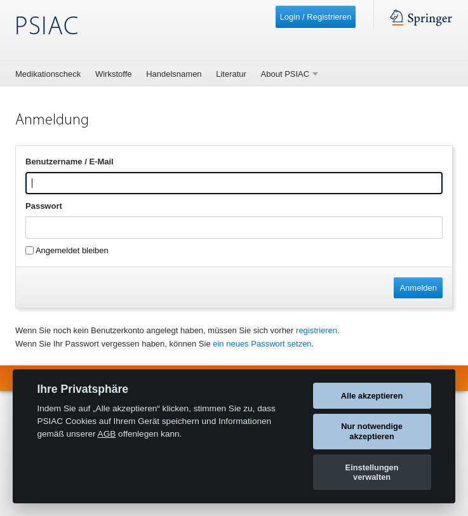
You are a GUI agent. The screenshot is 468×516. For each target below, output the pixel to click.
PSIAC (47, 28)
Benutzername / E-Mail (69, 161)
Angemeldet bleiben (67, 250)
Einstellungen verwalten (372, 472)
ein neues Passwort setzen (262, 343)
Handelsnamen (173, 74)
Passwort (43, 206)
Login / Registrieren (316, 17)
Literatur (231, 74)
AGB (107, 434)
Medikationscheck (48, 74)
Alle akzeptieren (372, 395)
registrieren (316, 330)
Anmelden (418, 288)
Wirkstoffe (113, 74)
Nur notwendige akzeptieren (372, 430)
